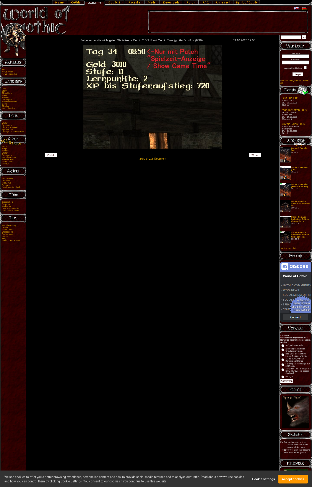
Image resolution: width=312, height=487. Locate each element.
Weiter (255, 155)
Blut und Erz (290, 98)
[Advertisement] (228, 22)
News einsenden (9, 74)
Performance (7, 234)
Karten (5, 236)
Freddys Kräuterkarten (13, 132)
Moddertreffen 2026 (294, 110)
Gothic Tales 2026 (293, 124)
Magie (4, 95)
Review (5, 164)
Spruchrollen (7, 129)
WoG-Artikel (7, 178)
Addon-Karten (8, 159)
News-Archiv (7, 72)
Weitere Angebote (289, 248)
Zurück (50, 155)
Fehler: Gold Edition (11, 240)
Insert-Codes (7, 162)
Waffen (5, 123)
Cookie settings (263, 481)
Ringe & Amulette (10, 127)
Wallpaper (6, 206)
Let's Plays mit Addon (11, 208)
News (4, 70)
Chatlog (5, 106)
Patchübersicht (8, 108)
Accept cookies (293, 481)
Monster (5, 97)
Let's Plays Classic (10, 211)
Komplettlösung (9, 157)
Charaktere (7, 93)
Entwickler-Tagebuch (11, 187)
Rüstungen (7, 125)
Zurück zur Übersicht (153, 158)
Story (4, 91)
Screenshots (7, 202)
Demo (4, 104)
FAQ (4, 89)
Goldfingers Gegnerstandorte (9, 100)
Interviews (6, 183)
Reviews (6, 185)
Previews (6, 181)
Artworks (6, 204)
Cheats (5, 227)
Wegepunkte (7, 232)
